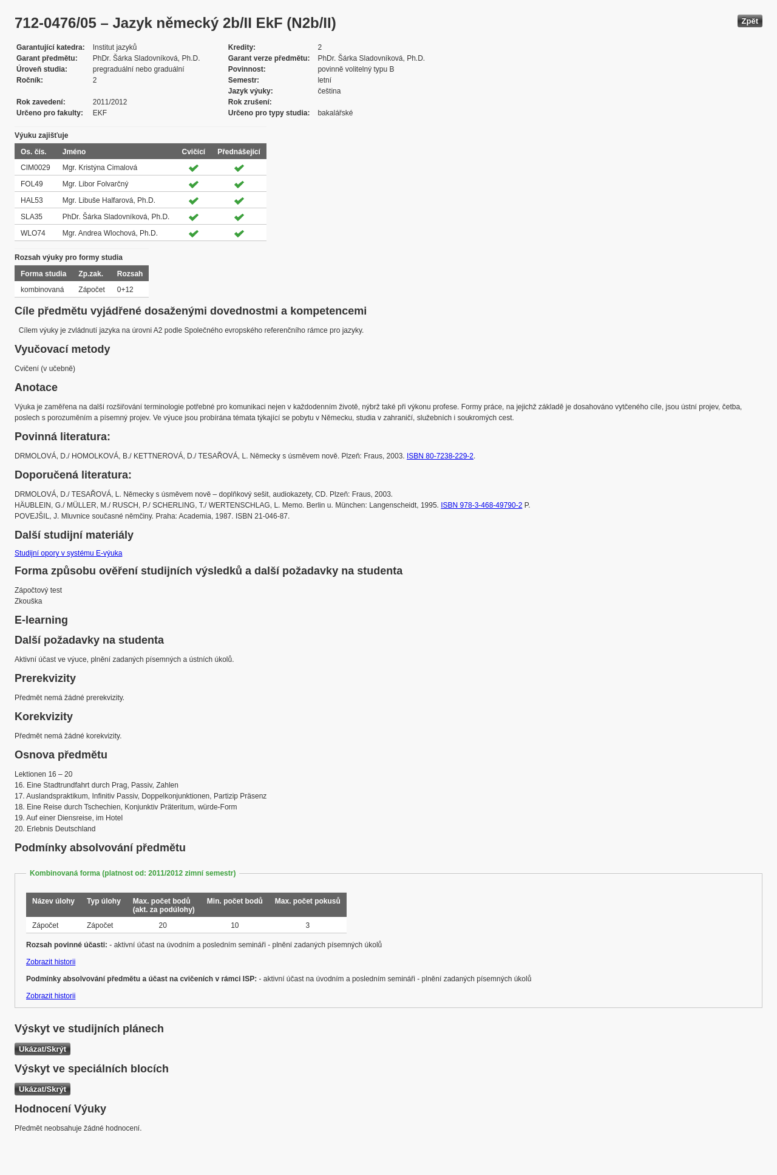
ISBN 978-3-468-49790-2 (481, 505)
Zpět (750, 21)
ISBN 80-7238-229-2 (440, 456)
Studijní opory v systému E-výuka (68, 553)
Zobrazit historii (50, 962)
